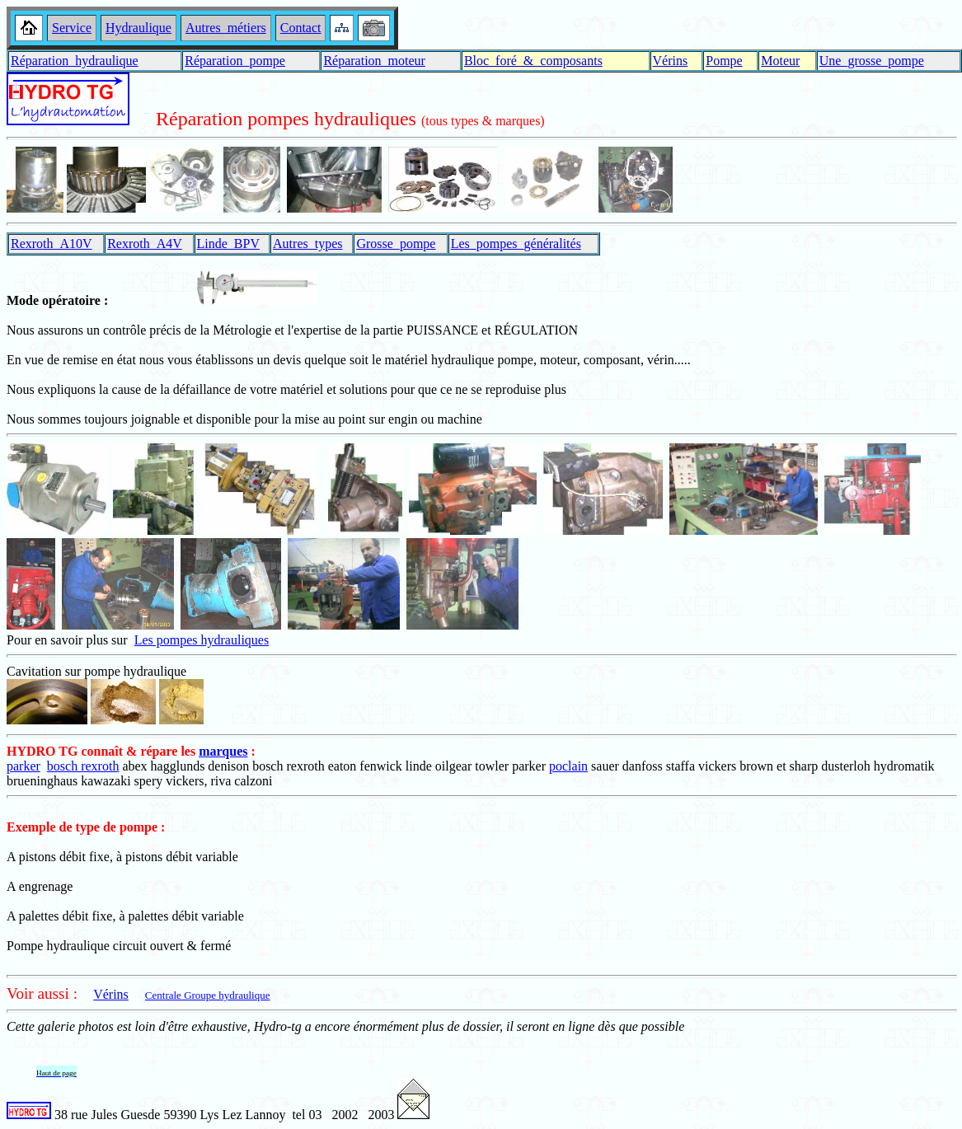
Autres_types (307, 244)
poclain (568, 766)
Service (72, 28)
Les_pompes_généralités (516, 244)
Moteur (780, 61)
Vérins (670, 61)
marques (223, 751)
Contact (300, 28)
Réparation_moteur (374, 61)
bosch (64, 766)
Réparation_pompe (235, 61)
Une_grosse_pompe (871, 61)
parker (23, 766)
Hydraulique (138, 28)
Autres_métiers (225, 28)
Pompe (724, 61)
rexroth (100, 766)
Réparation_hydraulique (74, 61)
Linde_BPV (228, 244)
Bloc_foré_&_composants (533, 61)
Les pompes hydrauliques (202, 640)
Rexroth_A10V (51, 244)
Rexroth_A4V (144, 244)
